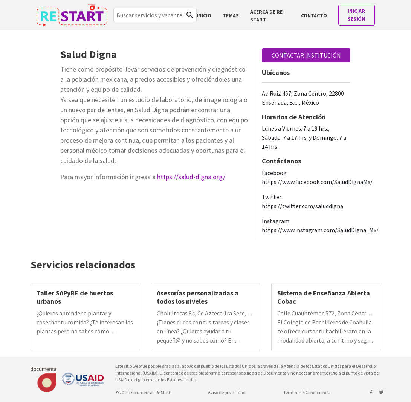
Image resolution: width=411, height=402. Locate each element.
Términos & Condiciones (306, 392)
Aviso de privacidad (227, 392)
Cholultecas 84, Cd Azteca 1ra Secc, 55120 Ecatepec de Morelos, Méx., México (201, 313)
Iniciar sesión (356, 15)
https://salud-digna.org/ (191, 176)
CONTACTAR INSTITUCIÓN (306, 55)
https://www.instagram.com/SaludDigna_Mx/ (320, 230)
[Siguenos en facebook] (371, 392)
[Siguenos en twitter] (381, 392)
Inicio (204, 15)
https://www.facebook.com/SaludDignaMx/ (317, 182)
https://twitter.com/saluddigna (302, 206)
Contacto (314, 15)
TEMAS (231, 15)
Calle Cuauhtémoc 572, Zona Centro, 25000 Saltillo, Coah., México (324, 313)
